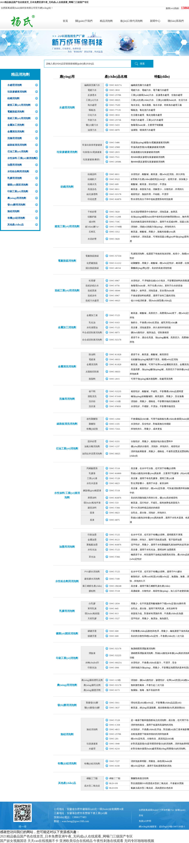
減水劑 (92, 221)
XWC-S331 (114, 441)
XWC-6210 (114, 748)
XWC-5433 (114, 125)
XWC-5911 (114, 702)
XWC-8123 (114, 539)
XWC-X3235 (115, 391)
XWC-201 (113, 738)
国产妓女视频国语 (13, 841)
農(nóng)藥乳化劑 (92, 685)
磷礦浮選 (92, 631)
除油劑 (92, 354)
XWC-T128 (114, 478)
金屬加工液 (92, 315)
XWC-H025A (115, 662)
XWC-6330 (114, 766)
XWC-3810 (114, 90)
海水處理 (92, 105)
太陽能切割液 (92, 371)
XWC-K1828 (115, 354)
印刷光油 (92, 667)
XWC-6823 (114, 483)
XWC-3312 (114, 231)
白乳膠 (92, 603)
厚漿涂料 (92, 497)
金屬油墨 (92, 539)
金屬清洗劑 (92, 364)
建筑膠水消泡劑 (92, 579)
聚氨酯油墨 (92, 544)
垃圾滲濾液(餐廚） (92, 159)
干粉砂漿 (92, 211)
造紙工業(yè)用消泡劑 (18, 118)
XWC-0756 (114, 285)
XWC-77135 (115, 110)
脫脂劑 (92, 379)
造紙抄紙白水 (92, 285)
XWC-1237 (114, 446)
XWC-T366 (114, 507)
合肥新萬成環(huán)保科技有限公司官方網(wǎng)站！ (27, 8)
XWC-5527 (114, 618)
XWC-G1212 (115, 263)
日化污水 (92, 115)
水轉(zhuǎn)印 (92, 662)
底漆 (92, 520)
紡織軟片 (92, 179)
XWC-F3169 (115, 396)
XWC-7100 (114, 579)
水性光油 (92, 549)
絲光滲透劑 (92, 194)
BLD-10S (113, 783)
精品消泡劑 (106, 21)
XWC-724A (114, 429)
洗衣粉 (92, 401)
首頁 (65, 21)
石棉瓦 (92, 231)
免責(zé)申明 (145, 821)
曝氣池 (92, 110)
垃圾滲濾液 (92, 743)
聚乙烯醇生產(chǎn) (92, 586)
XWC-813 (113, 613)
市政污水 (92, 120)
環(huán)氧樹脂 (92, 613)
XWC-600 (113, 631)
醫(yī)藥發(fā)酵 (92, 707)
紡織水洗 (92, 184)
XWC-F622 (114, 179)
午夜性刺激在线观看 (108, 841)
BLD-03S (113, 788)
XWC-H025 (114, 100)
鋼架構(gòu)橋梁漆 (92, 490)
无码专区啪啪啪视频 (139, 841)
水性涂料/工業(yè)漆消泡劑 (21, 158)
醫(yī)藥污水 (92, 125)
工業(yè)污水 (92, 100)
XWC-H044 (114, 290)
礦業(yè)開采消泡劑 (17, 184)
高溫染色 (92, 189)
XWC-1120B (115, 216)
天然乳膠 (92, 618)
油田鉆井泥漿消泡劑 (92, 453)
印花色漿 (92, 199)
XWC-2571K (115, 120)
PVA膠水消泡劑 (92, 571)
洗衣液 (92, 406)
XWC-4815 (114, 729)
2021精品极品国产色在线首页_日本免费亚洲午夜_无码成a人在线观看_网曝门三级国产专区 (44, 2)
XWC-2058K (115, 161)
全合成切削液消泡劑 (92, 339)
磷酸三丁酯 (92, 778)
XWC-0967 (114, 280)
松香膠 (92, 280)
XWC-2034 (114, 603)
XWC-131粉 (115, 401)
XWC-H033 (114, 359)
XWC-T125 (114, 315)
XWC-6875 (114, 520)
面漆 (92, 512)
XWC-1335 (114, 424)
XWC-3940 (114, 743)
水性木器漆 (92, 483)
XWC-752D (114, 105)
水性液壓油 (92, 327)
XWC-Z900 (114, 147)
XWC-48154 (115, 268)
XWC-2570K (115, 95)
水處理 (92, 748)
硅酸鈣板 (92, 216)
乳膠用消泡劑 (14, 178)
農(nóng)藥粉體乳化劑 (92, 680)
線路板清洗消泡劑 (17, 144)
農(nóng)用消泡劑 (16, 198)
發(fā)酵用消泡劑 (16, 204)
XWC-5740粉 (115, 226)
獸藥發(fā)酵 (92, 702)
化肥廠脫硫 (92, 263)
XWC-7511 (114, 157)
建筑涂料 (92, 507)
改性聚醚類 (92, 419)
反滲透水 (92, 95)
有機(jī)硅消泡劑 (16, 218)
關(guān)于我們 (83, 21)
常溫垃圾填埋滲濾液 (92, 145)
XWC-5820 (114, 211)
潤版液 (92, 653)
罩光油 (92, 557)
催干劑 (92, 391)
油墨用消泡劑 (14, 164)
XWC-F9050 (115, 406)
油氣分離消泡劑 (92, 446)
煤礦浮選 (92, 636)
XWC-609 (113, 184)
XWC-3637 (114, 707)
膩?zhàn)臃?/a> (92, 226)
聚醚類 (92, 424)
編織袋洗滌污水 (92, 85)
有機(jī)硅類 (92, 429)
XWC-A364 (114, 419)
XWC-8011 (114, 174)
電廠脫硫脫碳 (92, 256)
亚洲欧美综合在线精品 (76, 841)
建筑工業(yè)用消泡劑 (18, 105)
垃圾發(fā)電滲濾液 (92, 152)
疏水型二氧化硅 (92, 785)
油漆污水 (92, 130)
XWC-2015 (114, 152)
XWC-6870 (114, 130)
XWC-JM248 (115, 586)
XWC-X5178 (115, 194)
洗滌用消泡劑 (14, 138)
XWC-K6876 (115, 199)
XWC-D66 (114, 667)
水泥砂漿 (92, 239)
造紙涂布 (92, 295)
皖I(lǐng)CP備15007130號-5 (172, 826)
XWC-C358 (114, 725)
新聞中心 (155, 21)
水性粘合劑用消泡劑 (18, 171)
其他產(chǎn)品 (15, 224)
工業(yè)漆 (92, 478)
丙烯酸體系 (92, 468)
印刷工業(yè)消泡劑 (17, 191)
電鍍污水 (92, 90)
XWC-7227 (114, 761)
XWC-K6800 (115, 473)
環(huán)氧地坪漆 (92, 502)
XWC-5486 (114, 142)
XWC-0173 (114, 690)
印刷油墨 (92, 534)
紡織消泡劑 (13, 98)
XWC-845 (113, 608)
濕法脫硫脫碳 (92, 268)
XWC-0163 (114, 322)
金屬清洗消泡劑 (15, 131)
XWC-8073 (114, 332)
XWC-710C (114, 221)
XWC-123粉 (115, 680)
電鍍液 (92, 359)
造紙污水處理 (92, 300)
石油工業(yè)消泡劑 (17, 151)
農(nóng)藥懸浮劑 (92, 690)
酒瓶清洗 (92, 396)
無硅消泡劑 (13, 211)
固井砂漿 (92, 441)
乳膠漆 (92, 473)
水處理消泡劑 (14, 85)
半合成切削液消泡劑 (92, 332)
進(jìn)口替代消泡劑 (131, 21)
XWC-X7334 (115, 256)
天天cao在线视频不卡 (43, 841)
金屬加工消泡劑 (15, 125)
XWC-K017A (115, 85)
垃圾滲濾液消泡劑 (17, 91)
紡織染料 (92, 174)
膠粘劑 (92, 591)
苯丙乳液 (92, 608)
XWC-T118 (114, 468)
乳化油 (92, 322)
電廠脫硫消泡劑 (15, 111)
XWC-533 (113, 502)
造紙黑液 (92, 290)
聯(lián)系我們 (176, 21)
